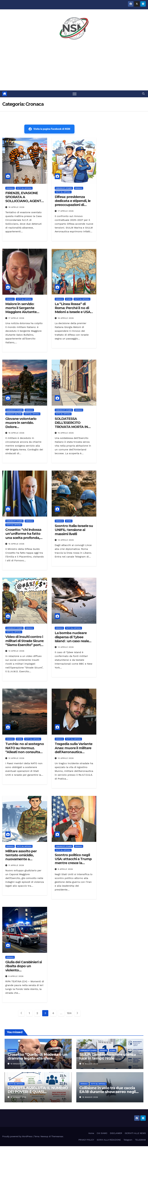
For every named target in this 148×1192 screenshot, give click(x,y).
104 (69, 1013)
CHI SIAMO (102, 1133)
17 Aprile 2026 (66, 211)
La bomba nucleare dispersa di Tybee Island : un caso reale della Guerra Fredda (72, 639)
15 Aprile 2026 (66, 433)
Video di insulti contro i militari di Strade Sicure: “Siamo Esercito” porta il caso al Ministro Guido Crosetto (24, 645)
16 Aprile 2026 (66, 318)
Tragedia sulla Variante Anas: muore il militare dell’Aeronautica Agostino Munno (73, 750)
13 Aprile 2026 (16, 651)
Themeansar (57, 1136)
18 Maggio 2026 (18, 1064)
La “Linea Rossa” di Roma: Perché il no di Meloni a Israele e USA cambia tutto (72, 310)
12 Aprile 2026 (16, 758)
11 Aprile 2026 (16, 865)
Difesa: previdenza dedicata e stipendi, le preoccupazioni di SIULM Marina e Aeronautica (73, 205)
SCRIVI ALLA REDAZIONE (109, 1140)
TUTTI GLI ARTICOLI (24, 188)
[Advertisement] (74, 67)
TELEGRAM (140, 1140)
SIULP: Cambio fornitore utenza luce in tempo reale (107, 1056)
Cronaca (10, 188)
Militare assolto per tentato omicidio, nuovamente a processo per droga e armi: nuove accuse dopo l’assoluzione (22, 861)
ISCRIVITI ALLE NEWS (135, 1133)
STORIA (69, 299)
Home (91, 1133)
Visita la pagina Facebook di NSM (49, 129)
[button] (143, 93)
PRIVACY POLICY (86, 1140)
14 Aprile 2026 (66, 540)
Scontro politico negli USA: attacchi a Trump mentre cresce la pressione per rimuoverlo (73, 863)
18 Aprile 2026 (16, 207)
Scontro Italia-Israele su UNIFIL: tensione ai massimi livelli (74, 530)
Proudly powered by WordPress (17, 1136)
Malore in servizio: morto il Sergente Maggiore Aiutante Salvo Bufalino (21, 310)
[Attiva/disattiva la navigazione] (74, 93)
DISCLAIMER (116, 1133)
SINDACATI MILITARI (14, 414)
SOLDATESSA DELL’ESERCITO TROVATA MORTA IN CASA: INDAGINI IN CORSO (71, 427)
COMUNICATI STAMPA (64, 188)
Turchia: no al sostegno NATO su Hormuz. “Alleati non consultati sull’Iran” (24, 750)
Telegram (128, 1140)
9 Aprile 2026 (65, 869)
